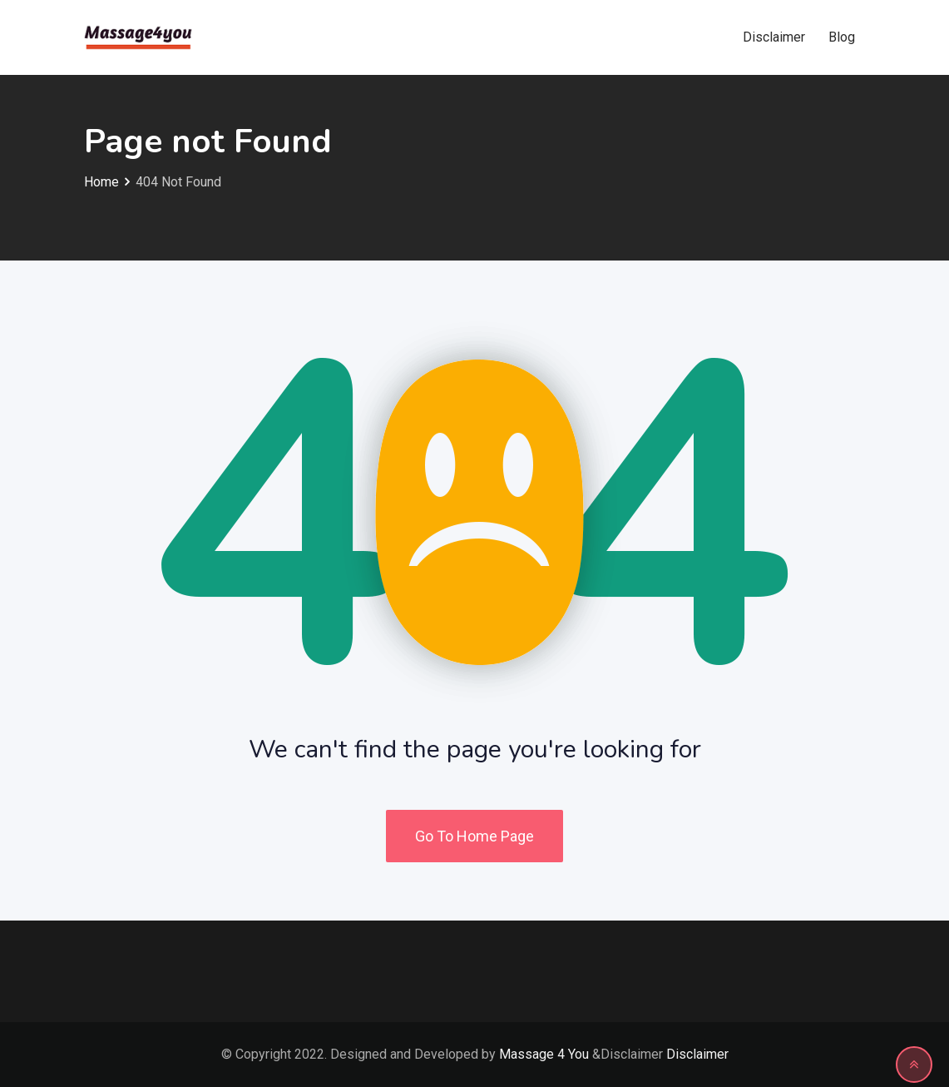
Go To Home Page (474, 836)
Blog (841, 37)
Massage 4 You (544, 1054)
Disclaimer (774, 37)
